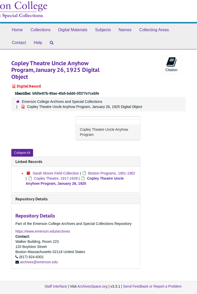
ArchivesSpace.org (92, 286)
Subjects (103, 30)
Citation (171, 64)
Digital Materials (72, 30)
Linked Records (28, 161)
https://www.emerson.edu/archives (42, 231)
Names (125, 30)
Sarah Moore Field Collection (56, 173)
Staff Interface (56, 286)
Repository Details (31, 199)
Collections (41, 30)
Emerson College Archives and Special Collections (62, 102)
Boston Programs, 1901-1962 (111, 173)
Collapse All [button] (22, 153)
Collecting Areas (154, 30)
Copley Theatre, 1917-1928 (56, 178)
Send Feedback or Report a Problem (152, 286)
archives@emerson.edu (39, 262)
